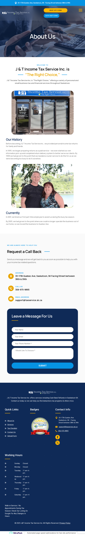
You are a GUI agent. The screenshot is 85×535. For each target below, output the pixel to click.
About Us (10, 421)
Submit (43, 365)
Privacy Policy (64, 523)
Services (10, 425)
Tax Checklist (12, 428)
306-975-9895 (22, 289)
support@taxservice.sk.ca (28, 300)
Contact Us (11, 432)
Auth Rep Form (51, 15)
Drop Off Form (55, 10)
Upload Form (12, 436)
